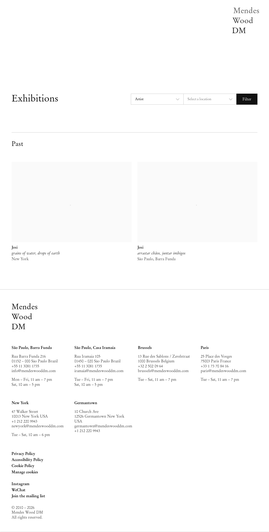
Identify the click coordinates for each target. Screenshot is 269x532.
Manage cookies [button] (25, 472)
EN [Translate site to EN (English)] (89, 64)
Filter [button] (246, 99)
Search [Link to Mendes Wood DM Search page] (91, 56)
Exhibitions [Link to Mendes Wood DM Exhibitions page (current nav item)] (95, 14)
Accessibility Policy (27, 459)
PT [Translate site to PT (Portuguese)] (99, 64)
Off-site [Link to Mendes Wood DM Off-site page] (92, 21)
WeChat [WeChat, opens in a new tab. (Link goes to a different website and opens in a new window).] (18, 490)
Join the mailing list (28, 496)
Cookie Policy (23, 465)
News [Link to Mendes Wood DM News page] (90, 29)
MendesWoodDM (25, 316)
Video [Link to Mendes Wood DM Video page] (90, 42)
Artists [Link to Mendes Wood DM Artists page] (91, 7)
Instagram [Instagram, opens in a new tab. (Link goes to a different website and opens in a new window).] (20, 484)
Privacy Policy (23, 453)
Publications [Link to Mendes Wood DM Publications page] (96, 35)
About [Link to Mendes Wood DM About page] (91, 50)
